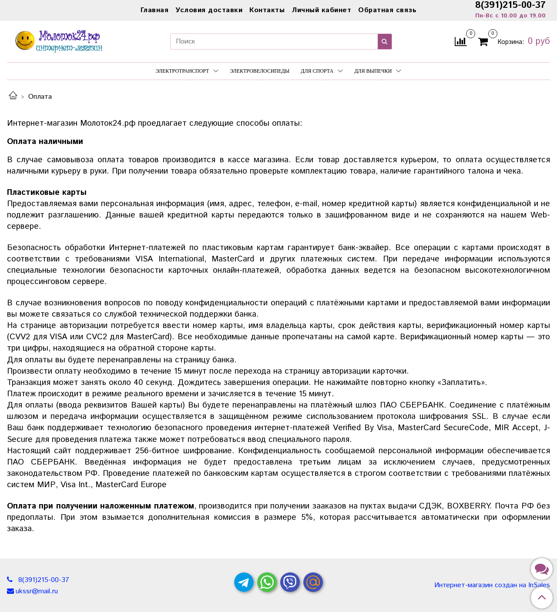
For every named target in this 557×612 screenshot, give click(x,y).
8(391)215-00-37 (42, 580)
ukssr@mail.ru (37, 591)
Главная (155, 10)
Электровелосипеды (259, 71)
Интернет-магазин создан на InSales (492, 585)
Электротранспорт (187, 71)
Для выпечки (377, 71)
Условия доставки (208, 10)
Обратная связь (387, 10)
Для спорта (322, 71)
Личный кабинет (321, 10)
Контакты (267, 10)
